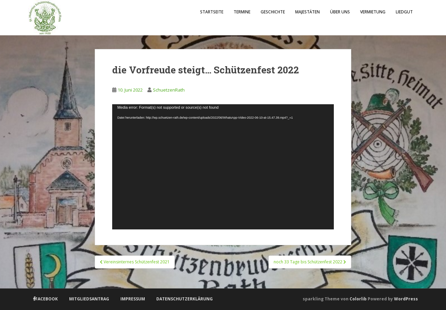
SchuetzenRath (169, 90)
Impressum (132, 299)
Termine (242, 12)
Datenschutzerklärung (184, 299)
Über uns (340, 12)
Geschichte (273, 12)
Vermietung (372, 12)
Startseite (211, 12)
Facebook (46, 299)
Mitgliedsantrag (89, 299)
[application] (223, 166)
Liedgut (404, 12)
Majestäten (307, 12)
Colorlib (358, 299)
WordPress (406, 299)
